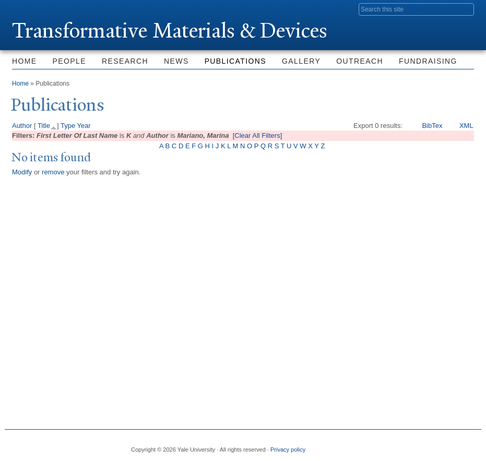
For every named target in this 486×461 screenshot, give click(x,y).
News (176, 61)
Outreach (359, 61)
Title (44, 125)
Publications (235, 61)
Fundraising (428, 61)
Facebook (375, 445)
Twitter (397, 445)
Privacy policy (287, 449)
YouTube (462, 445)
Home (24, 61)
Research (125, 61)
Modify (22, 172)
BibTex (432, 125)
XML (466, 125)
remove (53, 172)
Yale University (41, 9)
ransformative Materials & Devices (169, 30)
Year (84, 125)
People (69, 61)
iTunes (440, 445)
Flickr (419, 445)
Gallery (301, 61)
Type (68, 125)
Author (22, 125)
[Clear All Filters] (257, 135)
